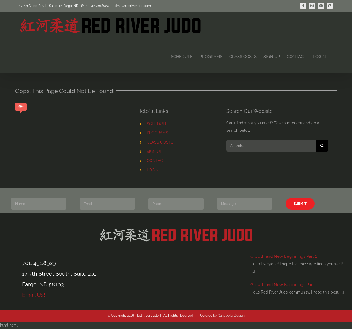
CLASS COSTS (160, 142)
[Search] (322, 146)
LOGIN (153, 170)
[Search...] (271, 146)
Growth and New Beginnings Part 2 (283, 256)
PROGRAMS (157, 133)
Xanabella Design (231, 315)
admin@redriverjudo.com (132, 6)
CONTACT (156, 160)
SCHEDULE (157, 124)
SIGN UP (154, 151)
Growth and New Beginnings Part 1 (283, 284)
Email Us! (33, 295)
